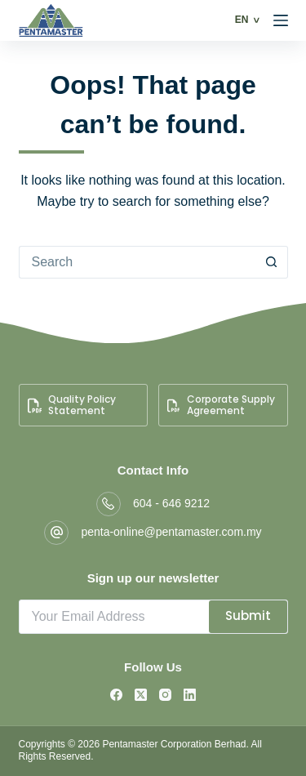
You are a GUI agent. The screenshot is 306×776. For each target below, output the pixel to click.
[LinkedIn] (190, 695)
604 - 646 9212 (171, 503)
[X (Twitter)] (141, 695)
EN (242, 19)
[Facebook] (116, 695)
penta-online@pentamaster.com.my (171, 531)
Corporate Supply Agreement (221, 404)
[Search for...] (137, 262)
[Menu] (280, 20)
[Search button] (271, 262)
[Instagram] (165, 695)
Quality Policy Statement (72, 404)
